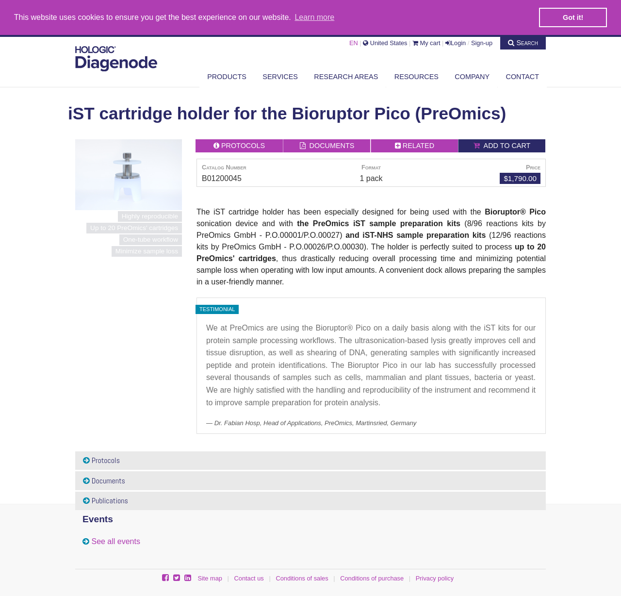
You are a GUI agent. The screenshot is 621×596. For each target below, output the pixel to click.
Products (226, 76)
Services (280, 76)
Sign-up (481, 42)
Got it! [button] (573, 17)
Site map (209, 577)
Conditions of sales (302, 577)
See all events (115, 541)
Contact (522, 76)
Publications (105, 500)
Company (472, 76)
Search (523, 42)
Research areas (346, 76)
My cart (426, 42)
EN (353, 42)
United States (385, 42)
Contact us (249, 577)
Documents (104, 480)
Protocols (101, 460)
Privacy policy (435, 577)
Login (455, 42)
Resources (416, 76)
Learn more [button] (314, 17)
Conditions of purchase (372, 577)
